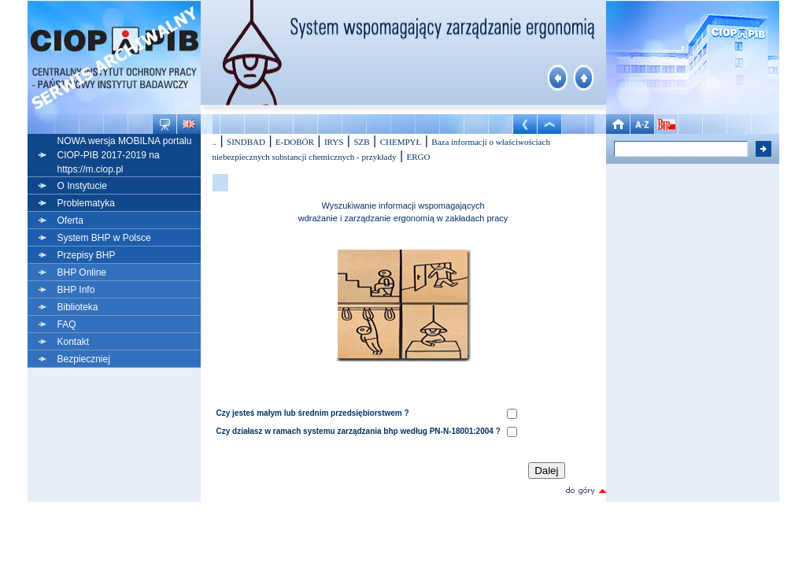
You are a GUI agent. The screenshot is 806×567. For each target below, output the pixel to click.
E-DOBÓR (294, 141)
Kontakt (73, 341)
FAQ (66, 324)
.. (215, 141)
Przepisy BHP (86, 255)
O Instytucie (82, 185)
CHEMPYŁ (401, 141)
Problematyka (86, 203)
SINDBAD (246, 141)
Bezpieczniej (83, 359)
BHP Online (81, 272)
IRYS (333, 141)
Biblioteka (77, 307)
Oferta (70, 220)
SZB (361, 141)
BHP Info (76, 289)
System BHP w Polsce (104, 237)
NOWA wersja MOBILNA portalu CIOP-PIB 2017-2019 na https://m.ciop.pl (124, 155)
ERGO (419, 156)
